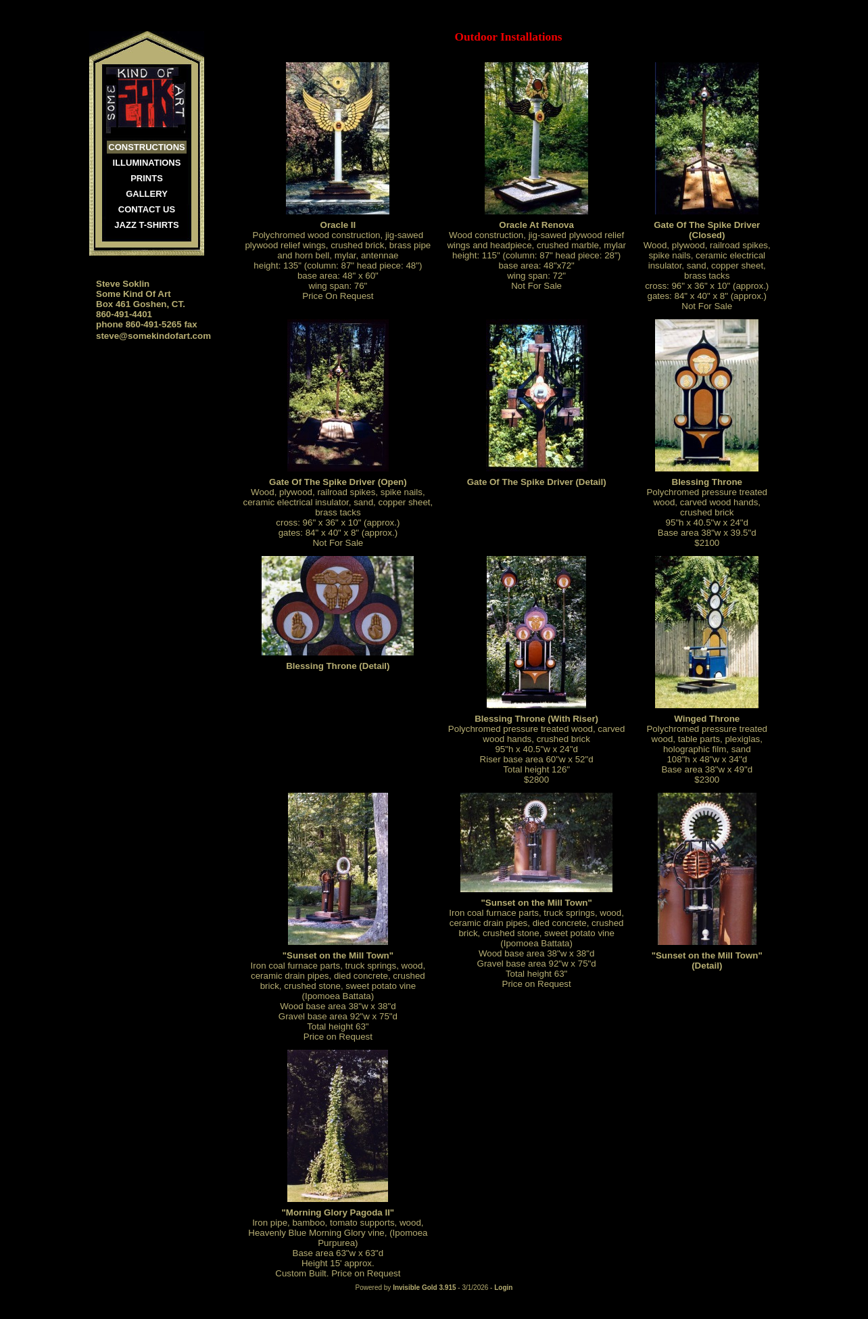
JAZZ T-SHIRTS (146, 225)
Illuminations (147, 163)
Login (503, 1287)
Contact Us (146, 209)
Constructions (146, 147)
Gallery (147, 194)
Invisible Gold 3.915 (425, 1287)
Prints (146, 178)
